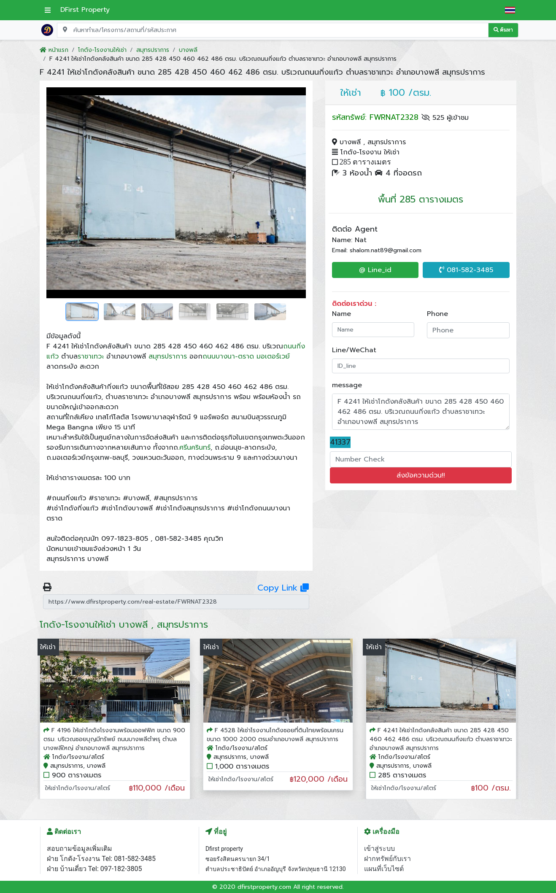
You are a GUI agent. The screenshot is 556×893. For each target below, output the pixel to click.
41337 (340, 442)
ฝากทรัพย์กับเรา (387, 859)
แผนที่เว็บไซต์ (384, 869)
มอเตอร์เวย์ (273, 356)
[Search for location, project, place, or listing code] (273, 30)
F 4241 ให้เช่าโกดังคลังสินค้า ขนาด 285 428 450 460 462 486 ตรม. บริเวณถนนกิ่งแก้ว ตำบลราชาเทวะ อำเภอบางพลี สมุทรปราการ (441, 739)
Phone (437, 314)
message (347, 385)
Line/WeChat (354, 350)
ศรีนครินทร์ (195, 447)
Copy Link (283, 587)
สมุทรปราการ (167, 356)
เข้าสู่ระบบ (379, 848)
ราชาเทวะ (91, 356)
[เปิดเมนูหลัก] (48, 10)
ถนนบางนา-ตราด (228, 356)
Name (341, 314)
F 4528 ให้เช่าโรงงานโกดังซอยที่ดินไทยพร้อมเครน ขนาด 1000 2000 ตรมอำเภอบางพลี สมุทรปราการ (275, 735)
